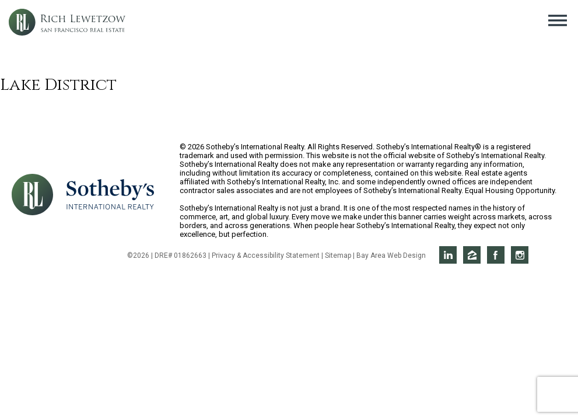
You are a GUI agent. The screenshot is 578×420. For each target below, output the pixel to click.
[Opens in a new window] (110, 193)
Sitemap (338, 255)
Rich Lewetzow (67, 22)
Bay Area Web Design (391, 255)
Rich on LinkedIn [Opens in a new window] (448, 255)
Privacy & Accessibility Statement (266, 255)
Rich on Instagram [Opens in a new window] (519, 255)
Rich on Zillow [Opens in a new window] (472, 255)
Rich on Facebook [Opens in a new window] (496, 255)
